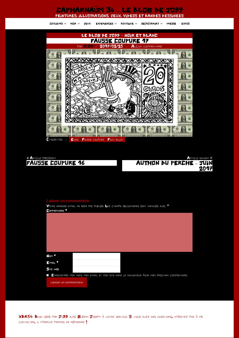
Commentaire (56, 210)
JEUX (87, 23)
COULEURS (58, 23)
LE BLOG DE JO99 (100, 35)
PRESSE (171, 23)
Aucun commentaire (146, 46)
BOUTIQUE (129, 23)
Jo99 (88, 46)
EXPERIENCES (106, 23)
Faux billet (117, 139)
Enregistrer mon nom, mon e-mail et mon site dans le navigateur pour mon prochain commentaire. (119, 275)
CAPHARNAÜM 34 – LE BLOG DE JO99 (119, 10)
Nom (51, 256)
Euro (75, 139)
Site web (52, 269)
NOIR (75, 23)
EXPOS (185, 23)
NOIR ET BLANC (141, 35)
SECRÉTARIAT (152, 23)
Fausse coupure (94, 139)
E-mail (52, 262)
